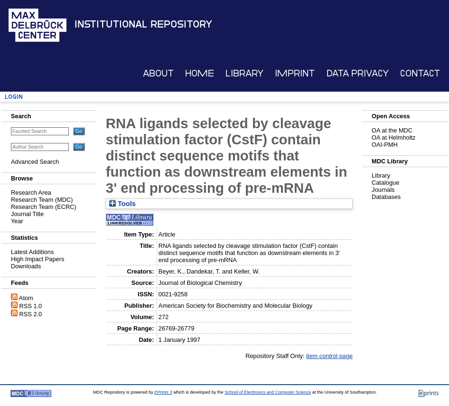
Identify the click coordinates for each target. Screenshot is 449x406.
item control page (329, 355)
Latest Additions (32, 251)
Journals (383, 189)
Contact (420, 73)
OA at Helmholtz (393, 137)
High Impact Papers (37, 259)
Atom (26, 298)
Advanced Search (35, 161)
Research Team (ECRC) (43, 206)
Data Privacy (358, 73)
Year (17, 221)
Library (244, 73)
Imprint (295, 73)
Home (199, 73)
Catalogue (385, 182)
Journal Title (27, 213)
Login (14, 97)
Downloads (26, 266)
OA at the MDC (392, 130)
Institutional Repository (143, 24)
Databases (386, 196)
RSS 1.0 (30, 306)
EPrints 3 (163, 392)
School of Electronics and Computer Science (267, 392)
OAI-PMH (385, 144)
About (158, 73)
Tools (122, 204)
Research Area (31, 192)
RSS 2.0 (30, 314)
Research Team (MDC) (42, 199)
